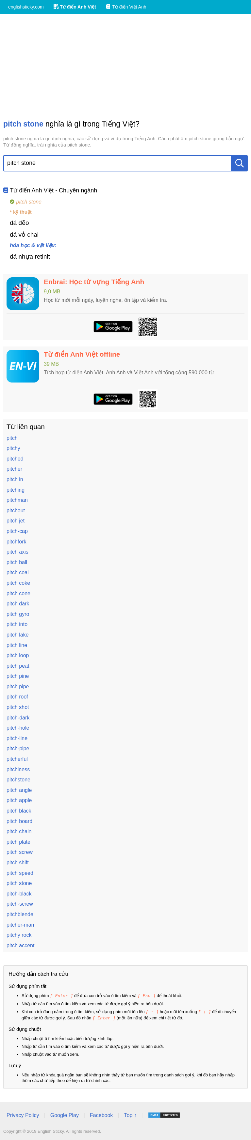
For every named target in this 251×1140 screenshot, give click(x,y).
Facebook (101, 1114)
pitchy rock (19, 935)
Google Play (64, 1114)
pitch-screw (20, 904)
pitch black (19, 811)
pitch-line (17, 738)
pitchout (16, 510)
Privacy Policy (23, 1114)
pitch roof (17, 696)
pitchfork (16, 541)
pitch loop (18, 655)
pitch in (15, 479)
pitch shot (18, 707)
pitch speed (20, 873)
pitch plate (18, 842)
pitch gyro (18, 614)
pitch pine (18, 676)
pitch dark (18, 603)
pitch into (17, 624)
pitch (12, 438)
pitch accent (20, 945)
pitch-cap (17, 531)
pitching (16, 490)
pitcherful (17, 759)
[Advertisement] (125, 66)
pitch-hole (18, 728)
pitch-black (19, 893)
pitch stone (19, 883)
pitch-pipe (18, 748)
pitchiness (18, 769)
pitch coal (18, 572)
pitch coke (18, 583)
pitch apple (19, 800)
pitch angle (19, 790)
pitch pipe (18, 686)
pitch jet (16, 520)
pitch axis (17, 552)
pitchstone (18, 779)
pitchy (13, 448)
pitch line (17, 645)
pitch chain (19, 831)
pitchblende (20, 914)
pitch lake (18, 635)
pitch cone (18, 593)
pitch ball (17, 562)
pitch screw (20, 852)
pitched (15, 459)
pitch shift (18, 862)
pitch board (19, 821)
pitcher (14, 469)
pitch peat (18, 666)
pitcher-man (20, 925)
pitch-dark (18, 717)
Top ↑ (130, 1114)
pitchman (17, 500)
